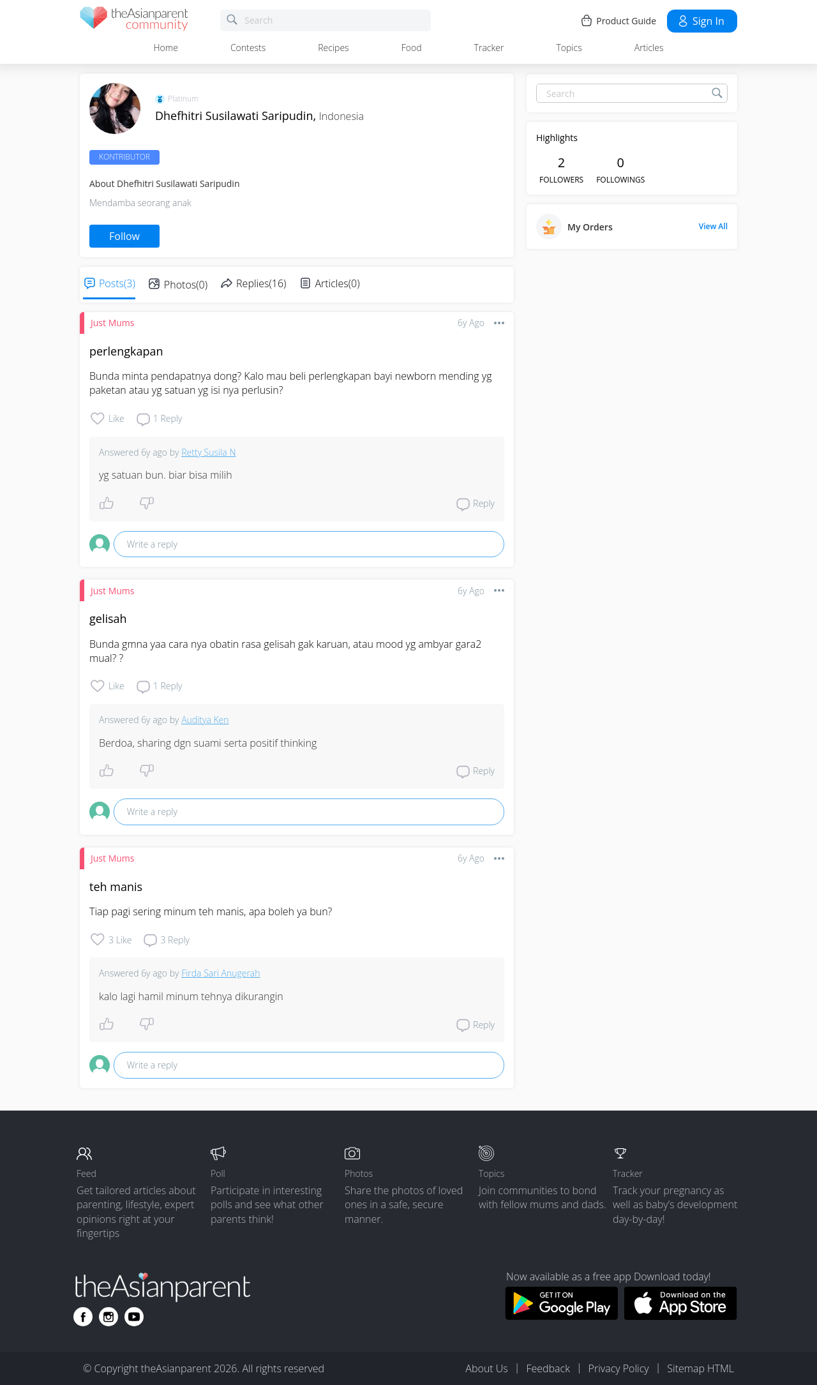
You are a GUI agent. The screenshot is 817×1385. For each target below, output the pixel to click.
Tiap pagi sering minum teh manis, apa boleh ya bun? (210, 911)
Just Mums (112, 323)
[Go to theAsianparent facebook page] (83, 1316)
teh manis (115, 886)
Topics (568, 47)
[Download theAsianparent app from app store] (680, 1316)
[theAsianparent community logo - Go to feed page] (134, 20)
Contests (248, 47)
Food (411, 47)
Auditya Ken (205, 720)
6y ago (471, 323)
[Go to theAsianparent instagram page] (108, 1316)
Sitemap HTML (700, 1368)
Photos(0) (185, 285)
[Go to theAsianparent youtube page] (134, 1316)
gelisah (108, 618)
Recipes (333, 47)
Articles (649, 47)
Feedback (547, 1368)
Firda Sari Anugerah (220, 973)
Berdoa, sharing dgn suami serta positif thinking (208, 743)
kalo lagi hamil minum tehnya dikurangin (191, 996)
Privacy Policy (618, 1368)
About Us (486, 1368)
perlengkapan (126, 351)
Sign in (700, 21)
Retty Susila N (208, 452)
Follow (124, 236)
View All (713, 226)
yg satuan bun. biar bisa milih (165, 475)
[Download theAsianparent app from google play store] (561, 1316)
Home (166, 47)
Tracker (489, 47)
